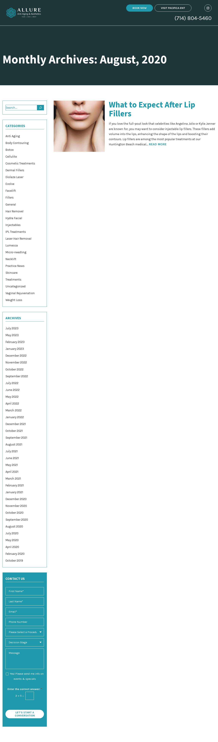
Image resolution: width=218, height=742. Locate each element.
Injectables (13, 225)
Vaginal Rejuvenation (20, 293)
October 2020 (14, 513)
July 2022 (11, 383)
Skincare (11, 273)
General (10, 204)
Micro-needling (15, 252)
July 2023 (11, 328)
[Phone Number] (24, 622)
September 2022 (16, 376)
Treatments (13, 279)
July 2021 (11, 451)
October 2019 (14, 560)
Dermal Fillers (14, 170)
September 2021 (16, 437)
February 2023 (15, 342)
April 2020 (12, 547)
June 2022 (12, 390)
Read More (158, 144)
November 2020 (16, 506)
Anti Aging (12, 136)
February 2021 (14, 485)
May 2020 (12, 540)
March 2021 (13, 478)
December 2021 (15, 424)
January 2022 (14, 417)
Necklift (10, 259)
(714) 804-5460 (193, 19)
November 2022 (16, 362)
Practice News (15, 266)
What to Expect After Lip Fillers (152, 109)
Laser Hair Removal (18, 238)
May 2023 (12, 335)
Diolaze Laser (14, 177)
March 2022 (13, 410)
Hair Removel (14, 211)
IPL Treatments (15, 232)
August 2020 (14, 526)
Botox (9, 150)
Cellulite (11, 156)
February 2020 (15, 554)
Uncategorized (15, 286)
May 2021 (11, 465)
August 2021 (13, 444)
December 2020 (16, 499)
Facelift (10, 191)
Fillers (9, 197)
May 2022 (12, 397)
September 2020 (16, 519)
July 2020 (11, 533)
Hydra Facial (13, 218)
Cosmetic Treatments (20, 163)
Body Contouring (17, 143)
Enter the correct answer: (24, 689)
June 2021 (12, 458)
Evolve (9, 184)
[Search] (40, 107)
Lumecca (11, 245)
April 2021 (11, 472)
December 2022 (16, 355)
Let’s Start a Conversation (25, 714)
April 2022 (12, 403)
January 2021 (14, 492)
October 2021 (14, 431)
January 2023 (14, 349)
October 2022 (14, 369)
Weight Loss (13, 300)
